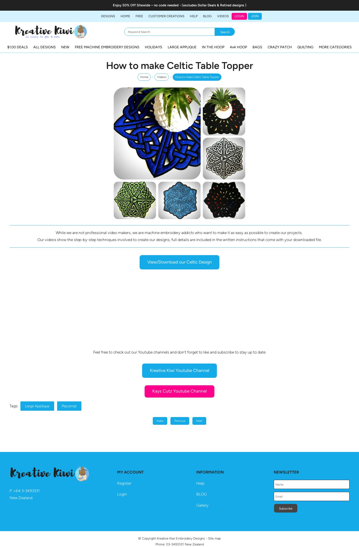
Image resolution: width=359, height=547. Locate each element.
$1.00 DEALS (17, 47)
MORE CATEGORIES (335, 47)
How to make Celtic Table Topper (197, 77)
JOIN (255, 16)
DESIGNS (108, 16)
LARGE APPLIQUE (182, 47)
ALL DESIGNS (44, 47)
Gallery (202, 505)
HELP (194, 16)
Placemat (69, 406)
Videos (223, 16)
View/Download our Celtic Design (179, 262)
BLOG (207, 16)
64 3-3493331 (28, 490)
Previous (179, 420)
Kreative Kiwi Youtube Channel (179, 370)
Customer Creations (166, 16)
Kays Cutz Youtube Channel (179, 391)
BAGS (257, 47)
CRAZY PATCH (280, 47)
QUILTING (305, 47)
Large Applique (37, 406)
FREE (139, 16)
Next (199, 420)
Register (124, 483)
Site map (214, 538)
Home (125, 16)
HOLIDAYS (153, 47)
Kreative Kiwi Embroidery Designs (181, 538)
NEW (65, 47)
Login (239, 16)
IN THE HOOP (213, 47)
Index (160, 420)
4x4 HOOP (238, 47)
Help (200, 483)
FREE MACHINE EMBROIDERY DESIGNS (107, 47)
